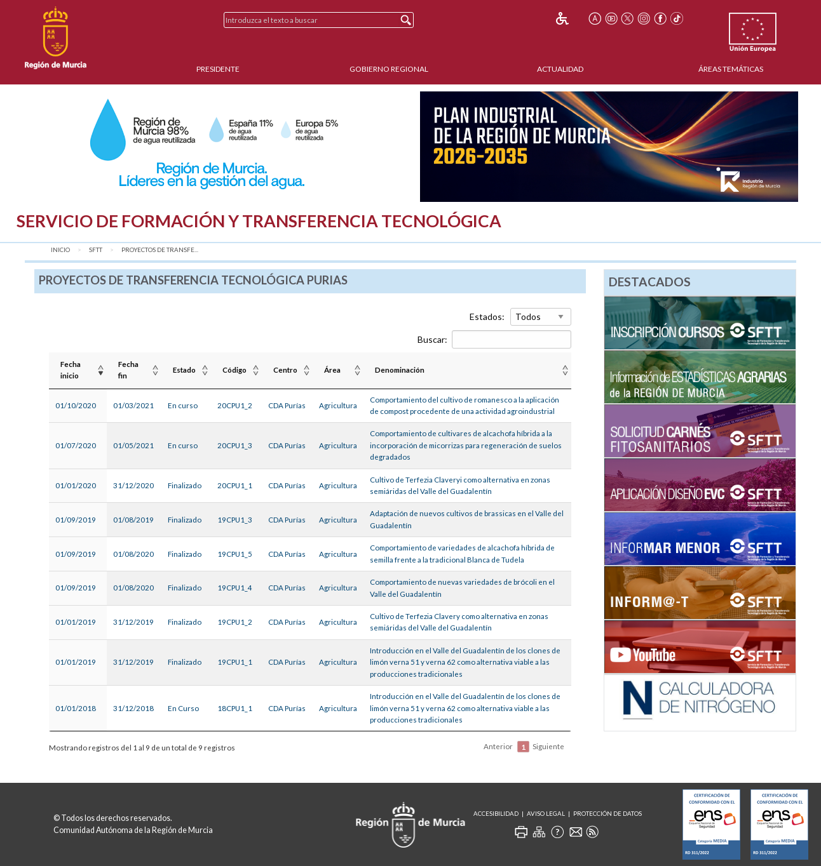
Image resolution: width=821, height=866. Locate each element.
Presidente (218, 69)
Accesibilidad (496, 813)
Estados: (487, 316)
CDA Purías (287, 405)
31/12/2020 (133, 485)
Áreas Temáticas (730, 69)
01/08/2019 (133, 520)
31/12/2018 (133, 708)
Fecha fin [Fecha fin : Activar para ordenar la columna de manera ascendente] (128, 370)
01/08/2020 (133, 554)
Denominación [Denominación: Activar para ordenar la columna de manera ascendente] (399, 370)
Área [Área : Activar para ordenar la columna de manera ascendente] (332, 370)
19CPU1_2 (234, 622)
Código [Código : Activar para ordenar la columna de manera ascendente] (234, 370)
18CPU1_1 (234, 708)
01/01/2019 (75, 622)
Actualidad (560, 69)
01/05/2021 (133, 445)
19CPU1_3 (234, 520)
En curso (183, 405)
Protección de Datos (607, 813)
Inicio (60, 249)
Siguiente (548, 746)
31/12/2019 (133, 622)
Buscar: (494, 339)
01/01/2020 (75, 485)
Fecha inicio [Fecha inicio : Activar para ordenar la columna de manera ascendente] (70, 370)
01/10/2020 (75, 405)
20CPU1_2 (234, 405)
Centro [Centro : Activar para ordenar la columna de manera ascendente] (285, 370)
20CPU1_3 (234, 445)
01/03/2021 (133, 405)
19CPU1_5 (234, 554)
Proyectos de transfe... (159, 249)
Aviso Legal (546, 813)
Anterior (498, 746)
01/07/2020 (75, 445)
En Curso (183, 708)
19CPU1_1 (234, 662)
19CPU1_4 (234, 587)
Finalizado (184, 485)
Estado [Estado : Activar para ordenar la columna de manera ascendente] (184, 370)
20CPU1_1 (234, 485)
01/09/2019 (75, 520)
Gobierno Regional (388, 69)
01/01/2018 (75, 708)
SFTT (95, 249)
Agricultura (338, 405)
